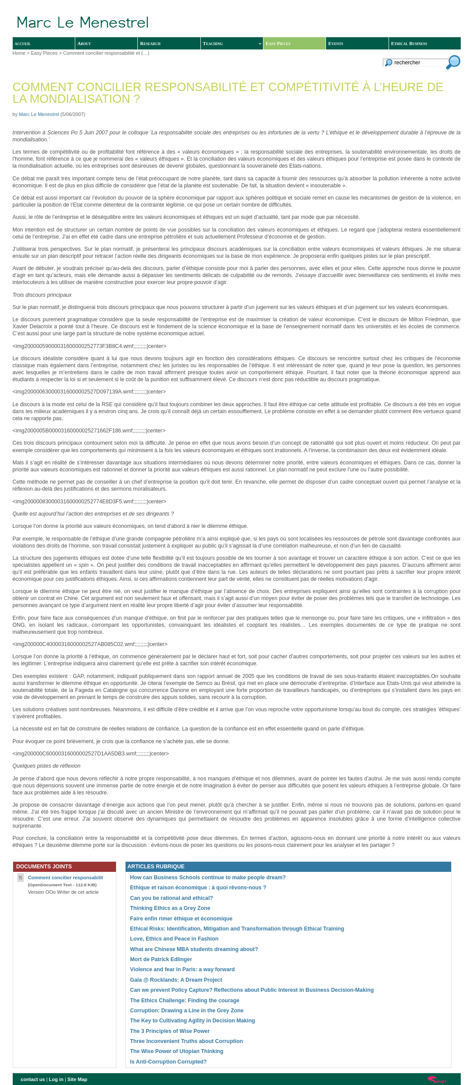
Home (19, 53)
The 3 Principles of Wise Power (170, 1031)
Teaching (232, 43)
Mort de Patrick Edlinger (161, 959)
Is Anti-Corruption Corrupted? (168, 1062)
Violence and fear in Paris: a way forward (182, 969)
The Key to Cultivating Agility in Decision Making (192, 1021)
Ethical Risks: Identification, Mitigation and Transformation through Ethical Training (237, 929)
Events (335, 43)
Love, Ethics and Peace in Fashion (174, 939)
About (84, 43)
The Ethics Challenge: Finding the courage (184, 1000)
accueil (23, 43)
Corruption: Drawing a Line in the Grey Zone (186, 1011)
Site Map (77, 1079)
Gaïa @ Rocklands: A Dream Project (176, 980)
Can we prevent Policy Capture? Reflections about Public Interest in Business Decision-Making (252, 990)
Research (150, 43)
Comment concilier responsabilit (65, 877)
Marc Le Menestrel (39, 114)
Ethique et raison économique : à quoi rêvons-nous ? (198, 888)
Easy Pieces (278, 43)
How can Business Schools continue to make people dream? (208, 877)
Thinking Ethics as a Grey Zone (170, 908)
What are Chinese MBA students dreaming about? (194, 949)
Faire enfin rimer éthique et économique (181, 919)
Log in (56, 1079)
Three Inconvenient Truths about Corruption (186, 1041)
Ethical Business (409, 43)
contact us (33, 1079)
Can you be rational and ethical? (171, 898)
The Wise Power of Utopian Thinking (176, 1051)
